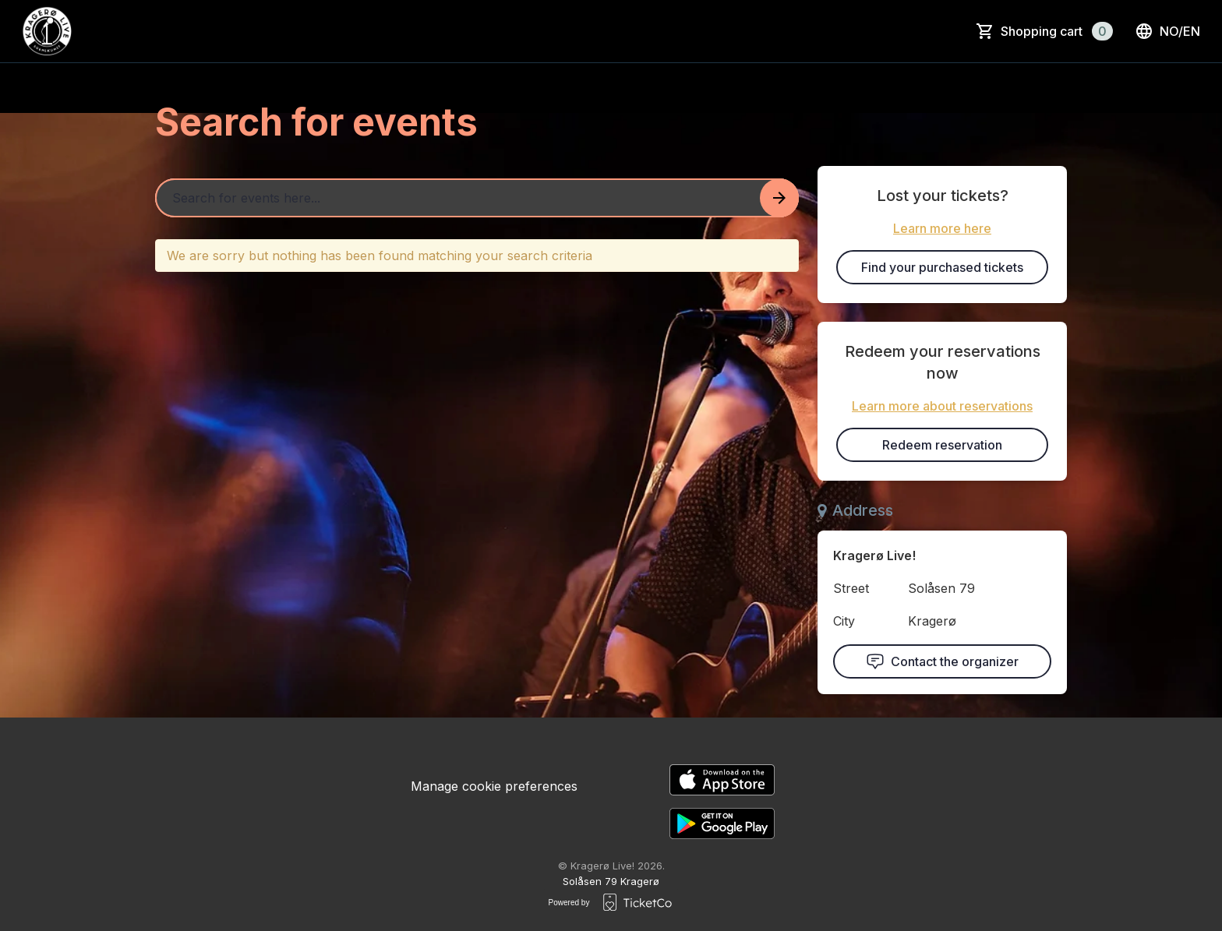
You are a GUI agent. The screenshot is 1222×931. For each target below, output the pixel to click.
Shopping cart (1057, 31)
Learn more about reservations (942, 406)
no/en (1167, 31)
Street (851, 588)
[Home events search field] (477, 197)
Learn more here (942, 228)
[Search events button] (779, 197)
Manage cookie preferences (494, 786)
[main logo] (47, 31)
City (844, 621)
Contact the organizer (942, 661)
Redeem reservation (942, 445)
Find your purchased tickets (942, 267)
